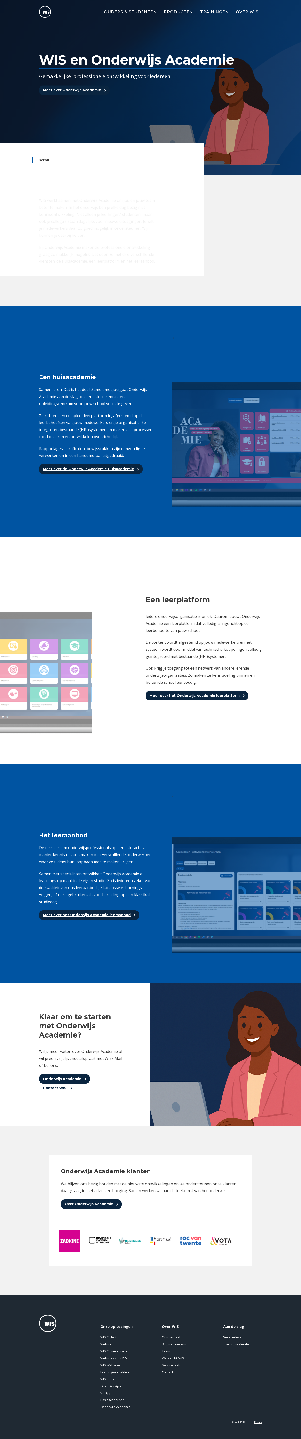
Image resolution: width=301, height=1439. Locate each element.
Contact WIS (55, 1088)
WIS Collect (108, 1337)
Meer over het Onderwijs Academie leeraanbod (87, 915)
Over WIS (247, 12)
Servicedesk (171, 1365)
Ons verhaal (171, 1337)
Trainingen (214, 12)
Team (166, 1351)
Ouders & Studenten (130, 12)
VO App (105, 1393)
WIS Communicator (114, 1351)
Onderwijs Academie (62, 1079)
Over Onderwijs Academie (89, 1204)
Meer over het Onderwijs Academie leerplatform (195, 695)
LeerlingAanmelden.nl (116, 1372)
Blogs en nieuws (174, 1344)
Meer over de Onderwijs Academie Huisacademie (88, 469)
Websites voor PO (113, 1358)
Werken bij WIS (173, 1358)
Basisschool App (112, 1400)
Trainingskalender (236, 1344)
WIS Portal (107, 1379)
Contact (167, 1372)
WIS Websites (110, 1365)
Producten (178, 12)
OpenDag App (110, 1386)
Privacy (258, 1422)
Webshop (107, 1344)
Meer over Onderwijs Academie (72, 90)
